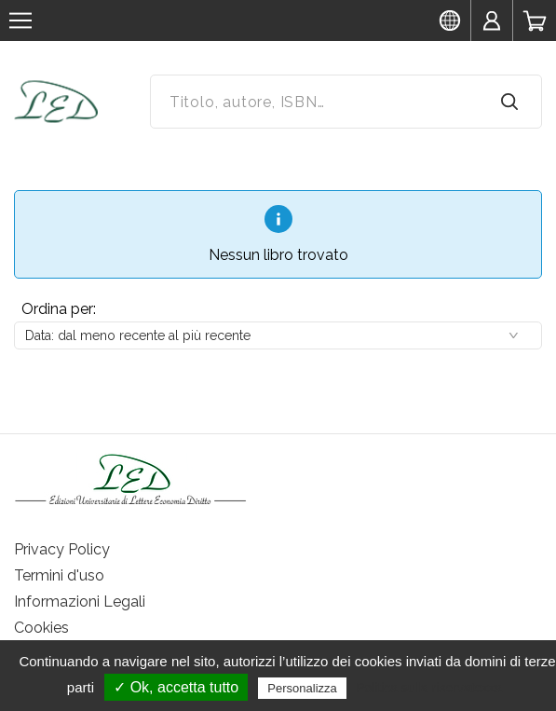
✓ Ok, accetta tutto (176, 687)
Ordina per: (58, 309)
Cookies (41, 627)
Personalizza (301, 688)
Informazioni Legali (79, 601)
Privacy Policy (62, 549)
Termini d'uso (59, 575)
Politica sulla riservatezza (429, 687)
